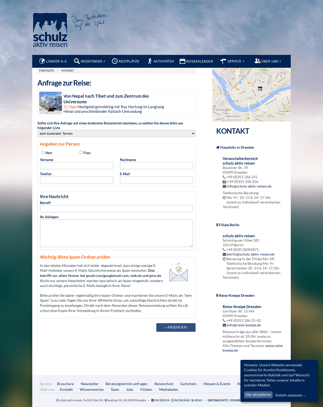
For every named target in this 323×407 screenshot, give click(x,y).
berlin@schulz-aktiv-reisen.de (250, 254)
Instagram (182, 400)
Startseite (46, 70)
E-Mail (156, 177)
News (198, 400)
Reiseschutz (164, 383)
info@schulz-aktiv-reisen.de (249, 186)
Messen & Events (217, 383)
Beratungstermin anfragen (127, 383)
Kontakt (67, 70)
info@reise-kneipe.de (244, 325)
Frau (84, 153)
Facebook (162, 400)
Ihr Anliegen (116, 233)
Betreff (116, 206)
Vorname (76, 163)
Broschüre (65, 383)
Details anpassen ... (290, 395)
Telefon (76, 177)
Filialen (146, 389)
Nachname (156, 163)
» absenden (176, 331)
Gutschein (188, 383)
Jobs (129, 389)
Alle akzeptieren (258, 395)
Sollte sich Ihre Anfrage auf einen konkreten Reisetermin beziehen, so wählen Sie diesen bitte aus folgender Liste (116, 129)
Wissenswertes (92, 389)
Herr (46, 153)
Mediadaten (168, 389)
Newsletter (90, 383)
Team (115, 389)
